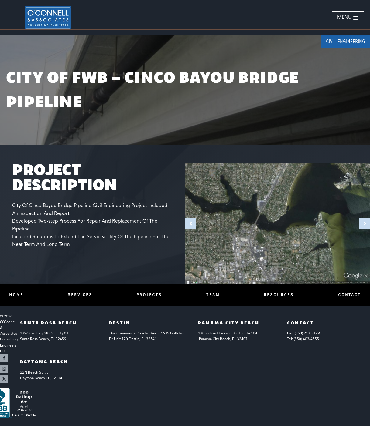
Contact (349, 294)
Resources (279, 294)
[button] (348, 18)
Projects (149, 294)
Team (213, 294)
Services (80, 294)
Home (16, 294)
